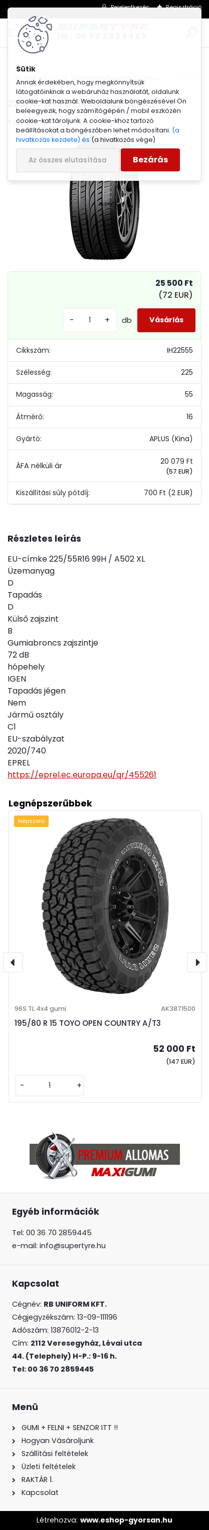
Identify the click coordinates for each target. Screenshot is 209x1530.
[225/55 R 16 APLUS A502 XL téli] (104, 198)
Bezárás (150, 159)
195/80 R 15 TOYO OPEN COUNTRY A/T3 (88, 1023)
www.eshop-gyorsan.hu (126, 1520)
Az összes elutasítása (68, 160)
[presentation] (13, 962)
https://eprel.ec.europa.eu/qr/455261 (82, 774)
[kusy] (89, 320)
